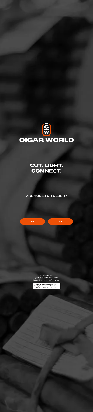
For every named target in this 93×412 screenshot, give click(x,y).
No (62, 221)
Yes (31, 221)
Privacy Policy (37, 280)
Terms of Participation (53, 280)
